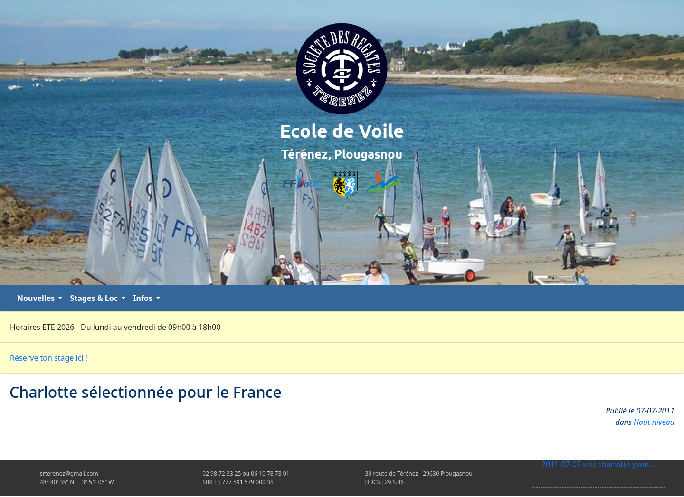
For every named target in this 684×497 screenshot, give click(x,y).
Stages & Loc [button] (95, 298)
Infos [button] (143, 298)
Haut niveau (654, 422)
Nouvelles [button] (37, 298)
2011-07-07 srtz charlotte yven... (598, 464)
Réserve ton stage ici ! (48, 358)
